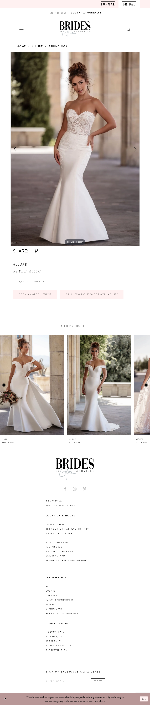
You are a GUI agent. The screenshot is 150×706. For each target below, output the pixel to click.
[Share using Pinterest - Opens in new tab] (36, 251)
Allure (37, 46)
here (102, 702)
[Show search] (129, 29)
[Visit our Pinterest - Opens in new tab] (84, 490)
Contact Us (54, 502)
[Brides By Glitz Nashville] (75, 30)
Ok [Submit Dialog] (144, 700)
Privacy (51, 605)
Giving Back (54, 609)
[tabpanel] (75, 149)
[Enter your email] (77, 682)
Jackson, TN (54, 642)
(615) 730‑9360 (55, 525)
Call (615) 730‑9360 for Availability (95, 295)
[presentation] (32, 386)
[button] (21, 29)
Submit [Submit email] (100, 681)
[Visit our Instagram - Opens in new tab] (74, 490)
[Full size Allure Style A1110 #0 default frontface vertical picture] (75, 149)
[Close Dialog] (5, 700)
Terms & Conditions (60, 600)
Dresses (51, 596)
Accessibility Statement (63, 614)
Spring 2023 (58, 46)
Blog (49, 587)
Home (21, 46)
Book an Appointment (35, 295)
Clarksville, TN (57, 651)
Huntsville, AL (56, 633)
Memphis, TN (54, 637)
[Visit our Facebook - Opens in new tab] (65, 490)
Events (51, 591)
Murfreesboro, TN (59, 646)
